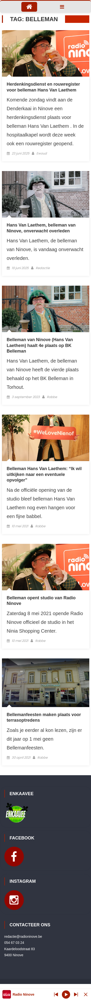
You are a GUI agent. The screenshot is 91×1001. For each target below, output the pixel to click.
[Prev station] (76, 994)
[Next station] (56, 994)
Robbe (52, 397)
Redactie (43, 268)
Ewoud (41, 153)
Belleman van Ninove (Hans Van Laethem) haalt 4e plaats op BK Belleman (40, 345)
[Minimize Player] (86, 994)
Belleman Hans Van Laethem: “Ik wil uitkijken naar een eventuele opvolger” (44, 474)
